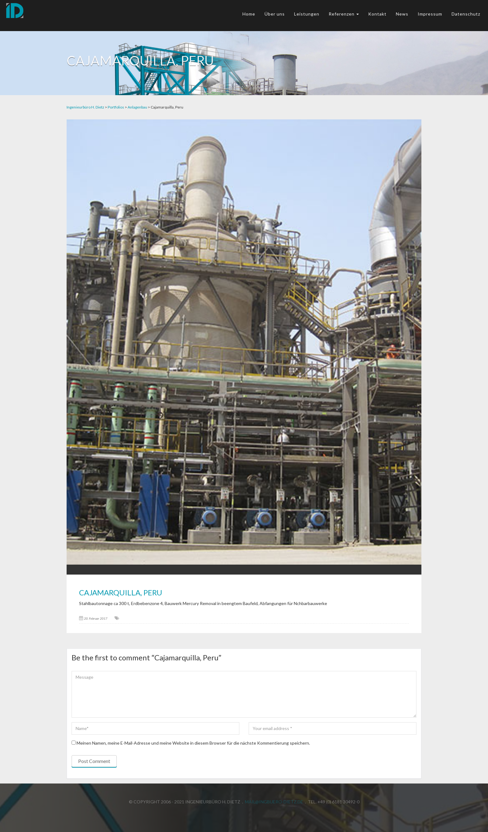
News (402, 13)
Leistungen (306, 13)
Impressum (430, 13)
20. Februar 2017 (95, 618)
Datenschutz (466, 13)
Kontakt (377, 13)
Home (248, 13)
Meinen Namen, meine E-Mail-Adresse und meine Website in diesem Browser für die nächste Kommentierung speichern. (193, 743)
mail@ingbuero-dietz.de (274, 800)
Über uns (275, 13)
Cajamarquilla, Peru (120, 592)
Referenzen (344, 13)
